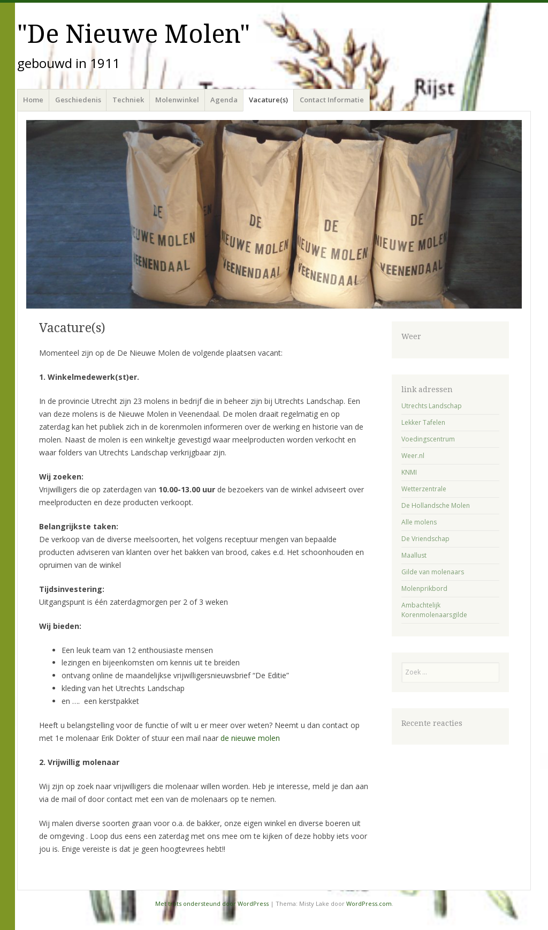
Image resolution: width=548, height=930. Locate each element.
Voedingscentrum (428, 439)
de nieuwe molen (250, 738)
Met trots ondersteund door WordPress (212, 903)
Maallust (414, 555)
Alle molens (419, 522)
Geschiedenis (78, 99)
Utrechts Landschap (431, 405)
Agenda (224, 99)
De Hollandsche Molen (435, 505)
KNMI (409, 472)
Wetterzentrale (423, 488)
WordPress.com (369, 903)
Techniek (128, 99)
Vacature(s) (268, 99)
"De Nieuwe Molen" (133, 34)
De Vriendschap (425, 538)
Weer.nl (412, 455)
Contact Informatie (332, 99)
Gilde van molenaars (432, 571)
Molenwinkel (177, 99)
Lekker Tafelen (423, 422)
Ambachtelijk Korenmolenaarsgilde (434, 610)
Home (33, 99)
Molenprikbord (424, 588)
